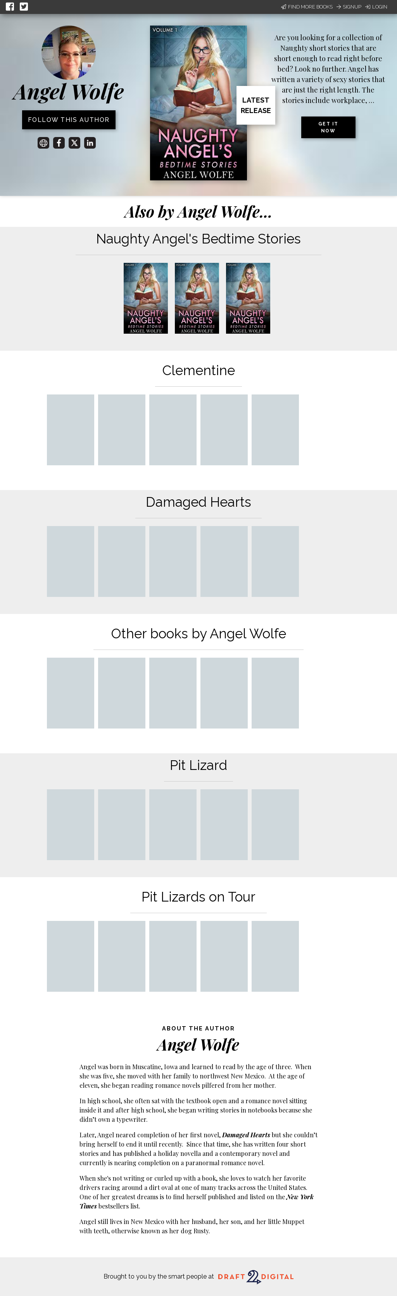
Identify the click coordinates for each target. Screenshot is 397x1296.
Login (376, 7)
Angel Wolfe (69, 91)
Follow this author (69, 119)
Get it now (328, 127)
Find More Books (307, 7)
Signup (349, 7)
